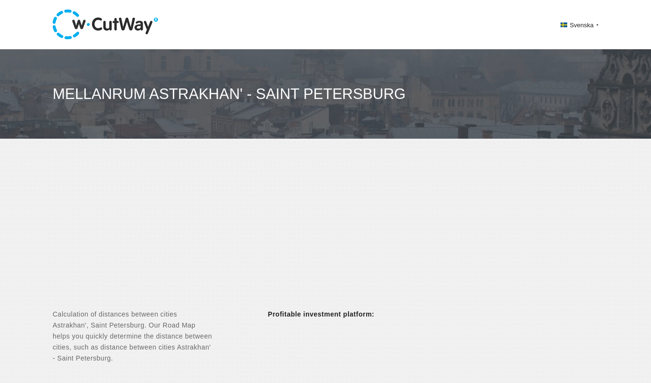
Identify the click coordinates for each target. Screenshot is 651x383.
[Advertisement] (325, 232)
